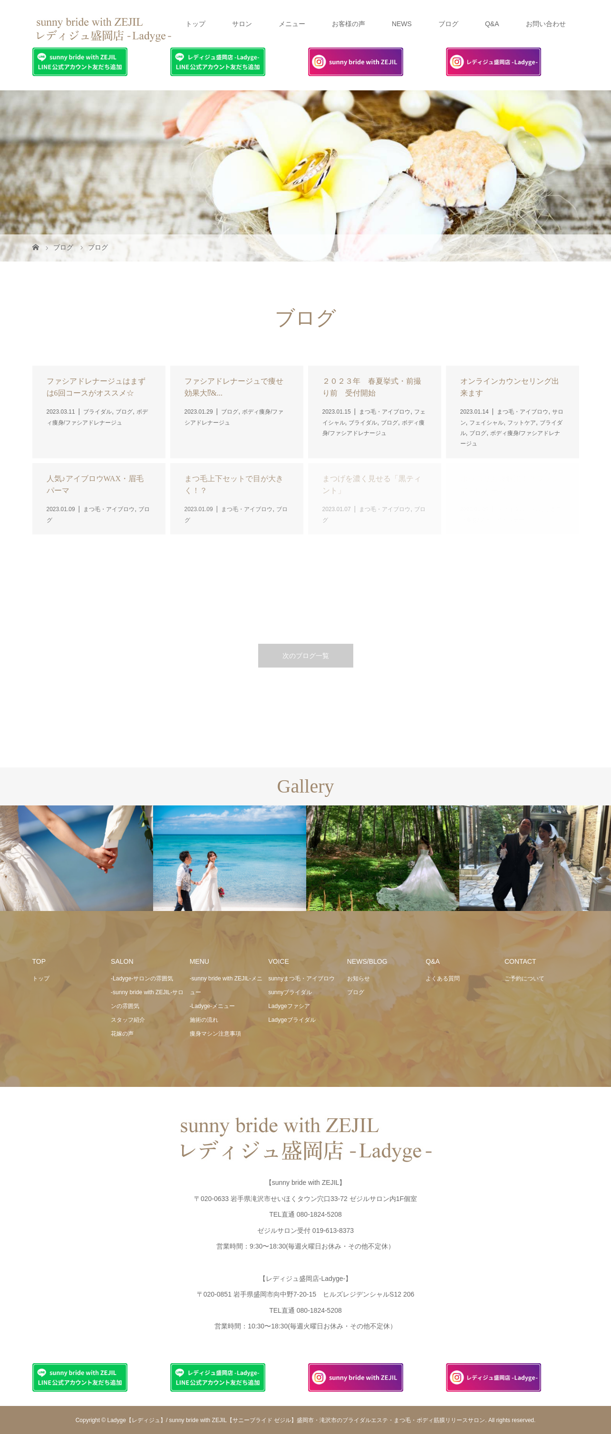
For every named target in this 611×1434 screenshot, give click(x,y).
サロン (242, 24)
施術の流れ (204, 1020)
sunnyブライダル (290, 992)
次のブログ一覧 (305, 655)
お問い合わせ (546, 24)
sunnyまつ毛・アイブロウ (301, 978)
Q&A (492, 24)
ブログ (448, 24)
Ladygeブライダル (291, 1020)
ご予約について (524, 978)
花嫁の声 (122, 1033)
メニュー (292, 24)
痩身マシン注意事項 (215, 1033)
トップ (195, 24)
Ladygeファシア (289, 1006)
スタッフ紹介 (128, 1020)
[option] (76, 858)
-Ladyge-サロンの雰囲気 (142, 978)
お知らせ (358, 978)
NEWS (402, 24)
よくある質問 (443, 978)
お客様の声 (348, 24)
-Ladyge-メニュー (212, 1006)
